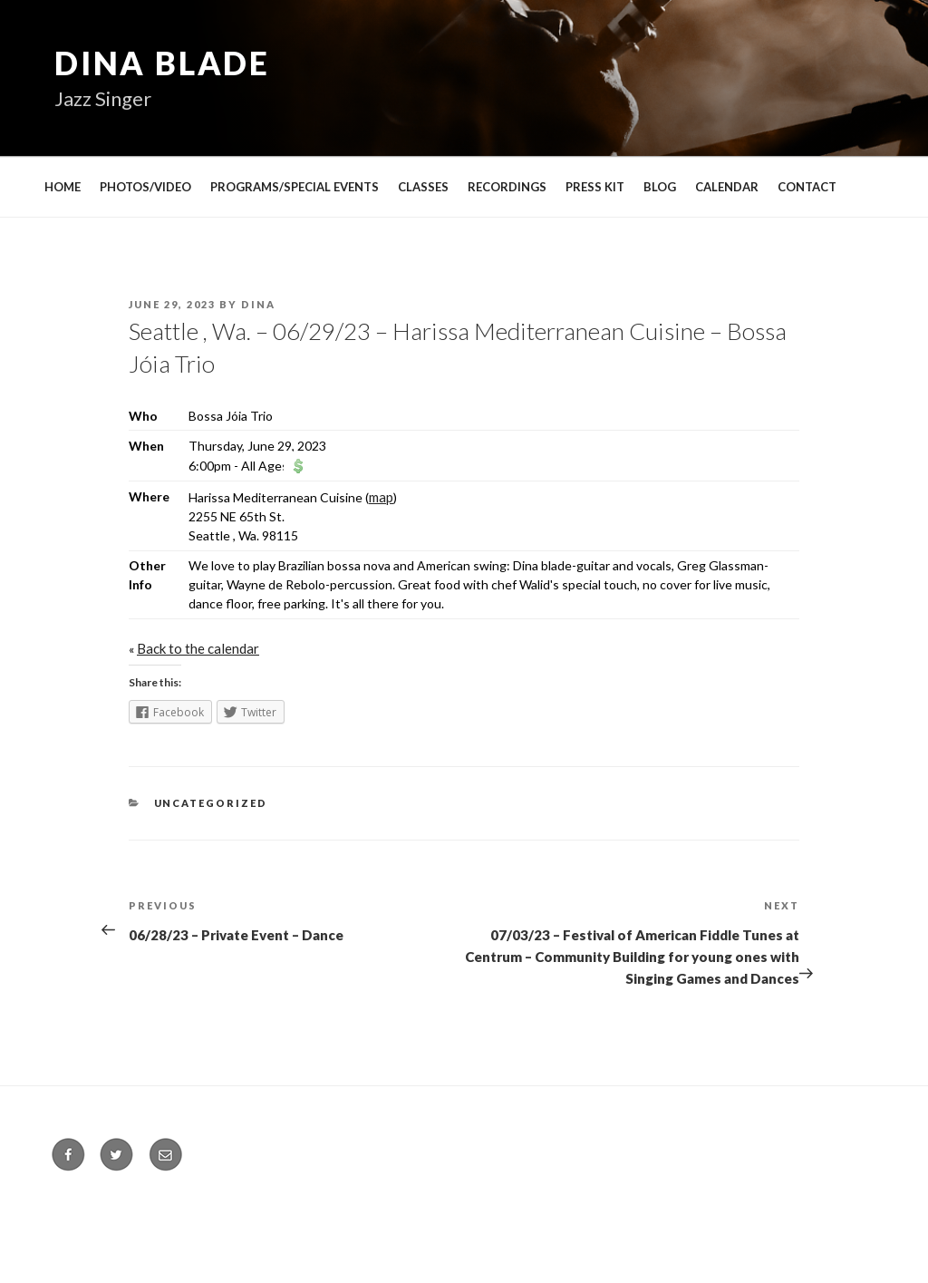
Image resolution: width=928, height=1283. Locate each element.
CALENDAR (727, 187)
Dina (258, 304)
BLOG (659, 187)
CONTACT (807, 187)
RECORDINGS (507, 187)
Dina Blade (162, 63)
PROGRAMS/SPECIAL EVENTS (294, 187)
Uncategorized (211, 803)
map (381, 497)
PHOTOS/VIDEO (145, 187)
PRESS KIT (595, 187)
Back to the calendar (198, 648)
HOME (62, 187)
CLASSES (423, 187)
